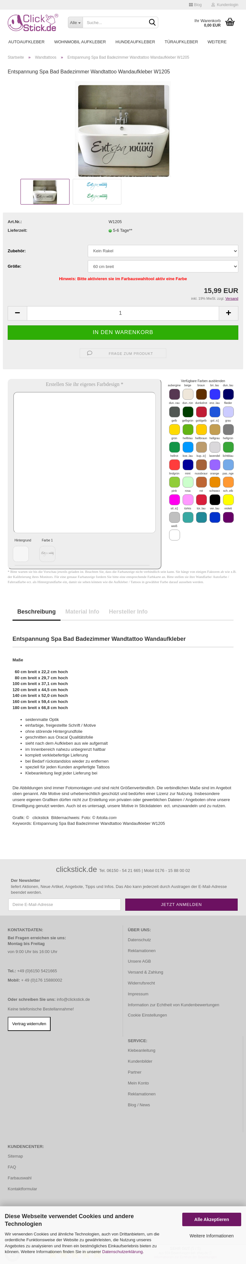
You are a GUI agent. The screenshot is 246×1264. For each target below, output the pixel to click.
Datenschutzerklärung (122, 1251)
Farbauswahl (19, 1178)
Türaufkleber (181, 41)
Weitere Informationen (212, 1235)
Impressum (138, 994)
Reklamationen (142, 950)
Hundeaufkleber (135, 41)
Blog (195, 5)
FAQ (12, 1167)
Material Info (82, 611)
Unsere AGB (139, 961)
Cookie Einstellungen (147, 1015)
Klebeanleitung (141, 1050)
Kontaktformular (22, 1188)
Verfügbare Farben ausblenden (203, 381)
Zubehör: (17, 250)
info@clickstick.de (73, 999)
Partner (135, 1072)
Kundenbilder (140, 1061)
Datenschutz (139, 939)
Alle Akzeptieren (211, 1219)
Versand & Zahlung (145, 972)
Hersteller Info (128, 611)
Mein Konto (138, 1083)
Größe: (14, 266)
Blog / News (139, 1104)
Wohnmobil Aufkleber (80, 41)
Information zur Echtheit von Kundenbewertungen (173, 1004)
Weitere (217, 41)
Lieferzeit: (17, 230)
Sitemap (15, 1156)
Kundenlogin (224, 5)
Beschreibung (36, 611)
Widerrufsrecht (141, 983)
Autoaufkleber (26, 41)
